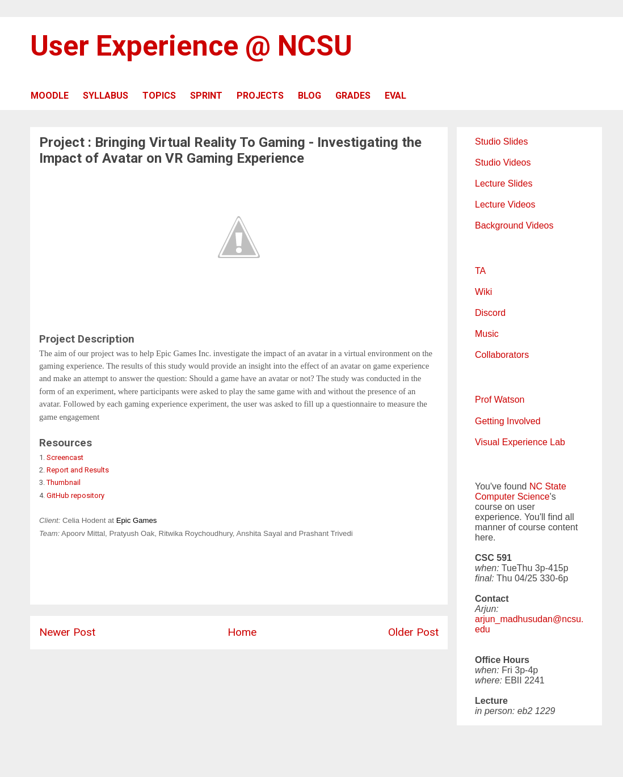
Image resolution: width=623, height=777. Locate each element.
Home (242, 632)
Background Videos (514, 225)
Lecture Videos (505, 204)
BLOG (309, 95)
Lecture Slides (503, 183)
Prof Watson (499, 399)
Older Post (413, 632)
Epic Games (136, 520)
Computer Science (512, 496)
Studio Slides (501, 141)
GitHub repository (75, 495)
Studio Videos (503, 162)
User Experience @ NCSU (191, 45)
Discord (490, 313)
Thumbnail (64, 482)
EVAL (395, 95)
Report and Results (78, 470)
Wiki (483, 292)
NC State (547, 486)
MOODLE (50, 95)
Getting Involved (508, 421)
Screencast (65, 457)
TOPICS (159, 95)
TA (480, 271)
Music (487, 334)
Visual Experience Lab (520, 442)
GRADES (353, 95)
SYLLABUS (105, 95)
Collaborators (502, 355)
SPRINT (206, 95)
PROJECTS (260, 95)
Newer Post (67, 632)
